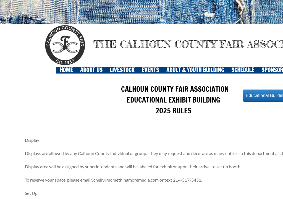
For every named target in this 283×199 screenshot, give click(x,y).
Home (66, 70)
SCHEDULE (242, 70)
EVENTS (150, 70)
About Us (91, 70)
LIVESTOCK (122, 70)
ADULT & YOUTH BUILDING (195, 70)
